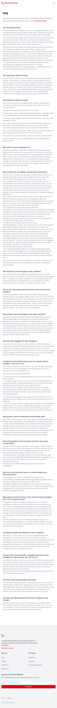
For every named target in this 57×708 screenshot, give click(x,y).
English (9, 698)
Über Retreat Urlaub (7, 648)
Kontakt (3, 661)
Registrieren (32, 657)
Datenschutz (5, 669)
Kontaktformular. (40, 21)
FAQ (2, 657)
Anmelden (31, 661)
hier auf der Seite (32, 110)
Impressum (4, 665)
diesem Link (28, 585)
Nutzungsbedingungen (35, 665)
